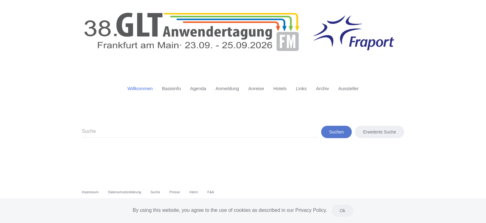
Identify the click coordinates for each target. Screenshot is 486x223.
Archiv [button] (322, 88)
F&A (210, 192)
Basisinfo (171, 88)
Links (301, 88)
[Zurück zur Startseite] (243, 36)
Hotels (280, 88)
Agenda (198, 88)
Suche (155, 192)
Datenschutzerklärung (124, 192)
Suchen (336, 131)
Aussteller (348, 88)
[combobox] (200, 132)
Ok (342, 210)
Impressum (90, 192)
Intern (193, 192)
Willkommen (140, 88)
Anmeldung (227, 88)
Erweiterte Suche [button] (379, 131)
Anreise (256, 88)
